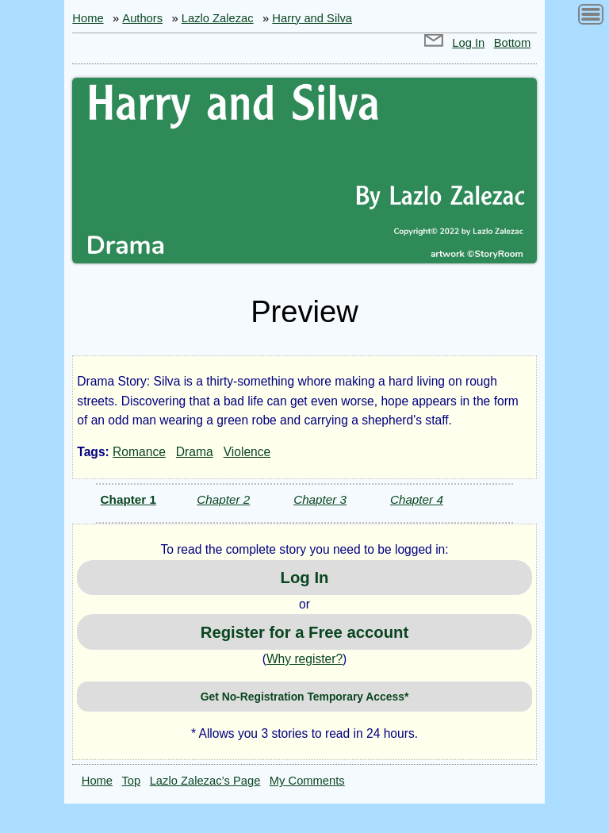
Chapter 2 (223, 499)
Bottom (512, 42)
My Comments (307, 780)
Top (131, 780)
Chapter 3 (320, 499)
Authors (142, 18)
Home (87, 18)
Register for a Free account (304, 632)
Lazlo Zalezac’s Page (205, 780)
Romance (139, 452)
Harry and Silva (312, 18)
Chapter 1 (128, 499)
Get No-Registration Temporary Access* (305, 696)
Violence (247, 452)
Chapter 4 (416, 499)
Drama (194, 452)
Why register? (304, 659)
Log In (468, 42)
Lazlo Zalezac (218, 18)
